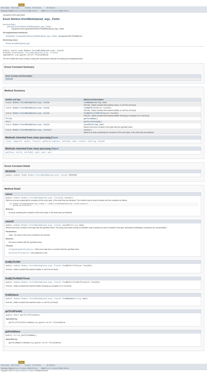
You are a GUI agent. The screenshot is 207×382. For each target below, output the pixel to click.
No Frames (36, 8)
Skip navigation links (8, 2)
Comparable (20, 36)
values (87, 133)
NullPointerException (19, 259)
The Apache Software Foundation (23, 379)
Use (27, 5)
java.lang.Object (9, 24)
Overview (4, 5)
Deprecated (40, 5)
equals (27, 145)
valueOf (87, 127)
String (98, 104)
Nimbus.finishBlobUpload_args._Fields (35, 27)
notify (19, 156)
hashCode (66, 145)
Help (55, 5)
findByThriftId (91, 110)
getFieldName (90, 121)
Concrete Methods (63, 98)
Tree (33, 5)
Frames (28, 8)
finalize (36, 145)
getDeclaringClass (51, 145)
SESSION (9, 80)
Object (55, 152)
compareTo (17, 145)
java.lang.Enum (13, 27)
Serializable (10, 36)
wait (37, 156)
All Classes (50, 8)
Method (35, 11)
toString (92, 145)
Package (13, 5)
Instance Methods (44, 98)
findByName (89, 104)
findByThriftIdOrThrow (94, 115)
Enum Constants (20, 11)
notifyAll (28, 156)
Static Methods (26, 98)
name (74, 145)
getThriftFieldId (92, 124)
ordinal (82, 145)
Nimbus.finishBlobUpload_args (18, 43)
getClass (10, 156)
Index (49, 5)
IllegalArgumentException (21, 255)
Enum (14, 53)
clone (8, 145)
